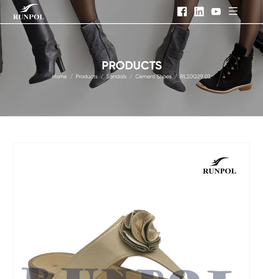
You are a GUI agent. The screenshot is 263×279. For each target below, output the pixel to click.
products (86, 76)
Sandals (116, 76)
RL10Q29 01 (195, 76)
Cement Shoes (153, 76)
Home (59, 76)
